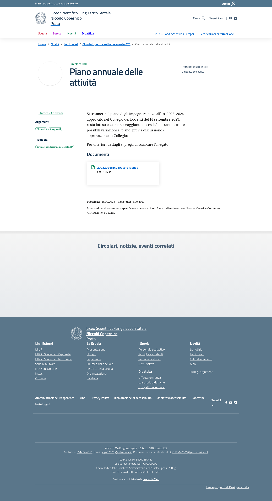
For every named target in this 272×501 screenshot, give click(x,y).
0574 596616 (85, 452)
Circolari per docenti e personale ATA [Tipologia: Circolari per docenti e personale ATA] (55, 147)
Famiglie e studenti (150, 354)
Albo (193, 364)
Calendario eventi (201, 359)
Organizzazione (97, 373)
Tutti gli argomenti (201, 371)
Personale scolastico (151, 349)
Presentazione (96, 349)
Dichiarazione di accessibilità (133, 397)
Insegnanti (55, 129)
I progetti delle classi (151, 387)
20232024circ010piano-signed (117, 167)
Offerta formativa (149, 377)
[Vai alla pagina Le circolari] (71, 44)
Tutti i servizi (146, 364)
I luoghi (91, 354)
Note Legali (42, 404)
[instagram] (235, 18)
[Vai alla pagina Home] (42, 44)
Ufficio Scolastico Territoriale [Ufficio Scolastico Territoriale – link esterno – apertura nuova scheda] (53, 359)
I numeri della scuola (100, 364)
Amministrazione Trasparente (54, 397)
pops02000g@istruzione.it (116, 452)
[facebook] (226, 18)
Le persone (94, 359)
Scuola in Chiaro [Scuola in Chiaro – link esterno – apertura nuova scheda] (45, 364)
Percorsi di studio (149, 359)
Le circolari (197, 354)
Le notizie (196, 349)
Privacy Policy (100, 397)
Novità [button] (71, 33)
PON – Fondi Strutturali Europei (174, 34)
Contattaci (198, 397)
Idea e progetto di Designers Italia (227, 487)
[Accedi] (229, 3)
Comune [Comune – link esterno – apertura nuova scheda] (40, 378)
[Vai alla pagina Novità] (55, 44)
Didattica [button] (88, 33)
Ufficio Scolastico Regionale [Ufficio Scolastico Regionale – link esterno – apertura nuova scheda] (52, 354)
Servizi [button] (57, 33)
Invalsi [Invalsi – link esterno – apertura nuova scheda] (39, 373)
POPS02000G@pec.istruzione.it (190, 452)
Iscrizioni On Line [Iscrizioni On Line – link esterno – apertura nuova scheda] (46, 368)
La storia (92, 378)
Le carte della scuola (100, 368)
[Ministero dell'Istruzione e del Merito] (56, 3)
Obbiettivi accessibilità (172, 397)
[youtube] (230, 18)
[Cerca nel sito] (199, 18)
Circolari (41, 129)
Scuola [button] (42, 33)
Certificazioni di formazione (217, 34)
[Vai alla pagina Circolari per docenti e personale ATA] (106, 44)
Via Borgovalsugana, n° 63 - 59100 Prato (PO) (141, 448)
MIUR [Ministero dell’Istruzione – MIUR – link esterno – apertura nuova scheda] (38, 349)
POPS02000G (149, 464)
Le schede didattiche (151, 382)
